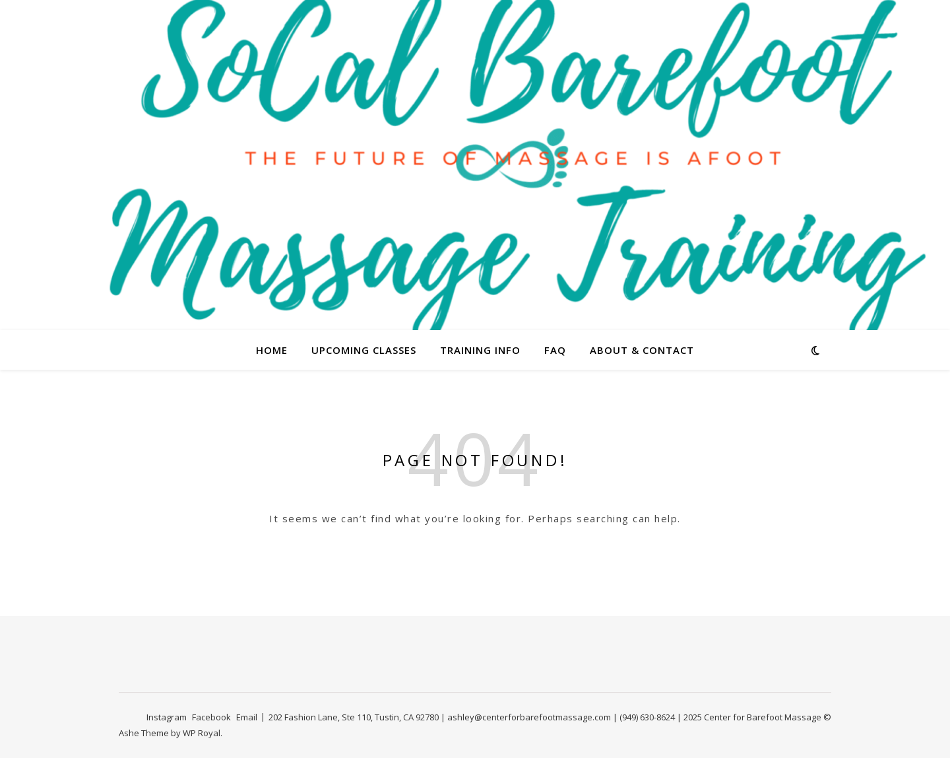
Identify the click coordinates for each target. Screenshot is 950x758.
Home (272, 350)
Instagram (166, 717)
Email (246, 717)
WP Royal (201, 733)
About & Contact (642, 350)
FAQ (555, 350)
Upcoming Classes (363, 350)
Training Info (480, 350)
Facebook (211, 717)
